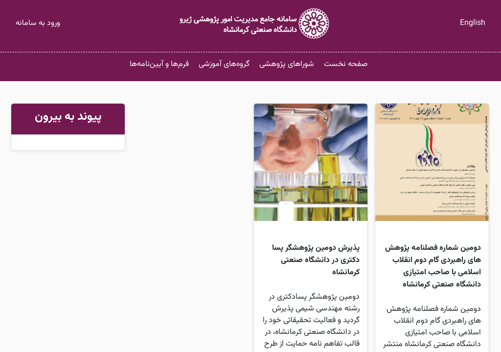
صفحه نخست (345, 64)
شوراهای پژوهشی (286, 64)
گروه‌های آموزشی (224, 64)
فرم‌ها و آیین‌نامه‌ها (159, 64)
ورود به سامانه (38, 23)
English (472, 23)
